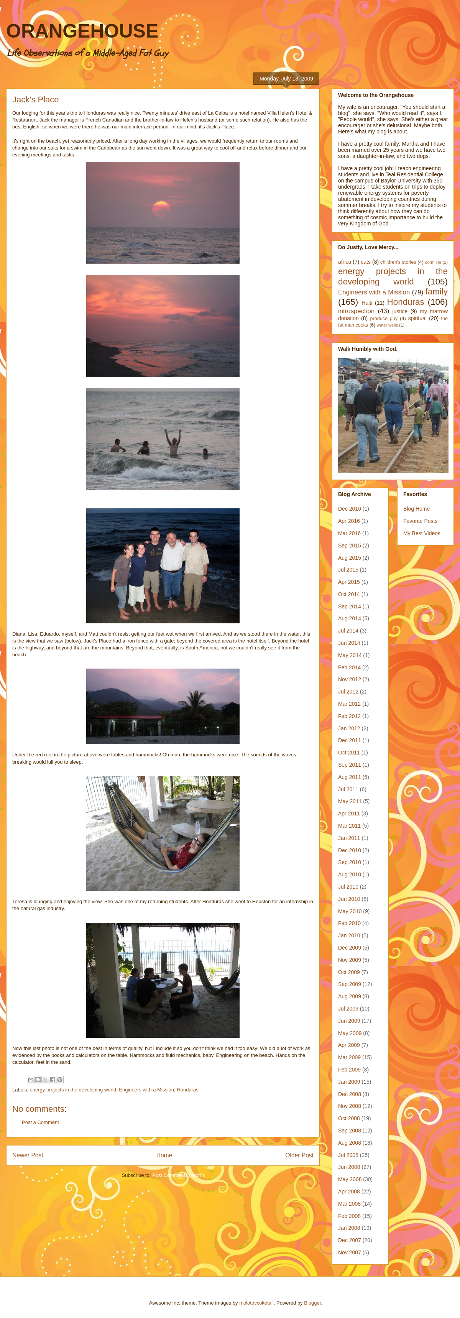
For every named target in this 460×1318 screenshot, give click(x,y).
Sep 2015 (349, 545)
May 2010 (349, 911)
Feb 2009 (349, 1070)
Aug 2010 (349, 874)
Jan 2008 (349, 1228)
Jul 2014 (348, 631)
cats (366, 262)
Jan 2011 (349, 838)
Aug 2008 (349, 1143)
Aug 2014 (349, 618)
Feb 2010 (349, 923)
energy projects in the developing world (73, 1090)
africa (344, 262)
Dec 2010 (349, 850)
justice (399, 311)
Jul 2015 (348, 570)
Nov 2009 (349, 960)
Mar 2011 (349, 826)
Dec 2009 (349, 948)
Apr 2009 (349, 1045)
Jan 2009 (349, 1082)
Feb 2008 (349, 1216)
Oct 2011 (349, 752)
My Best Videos (421, 533)
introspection (356, 311)
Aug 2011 (349, 777)
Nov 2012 (349, 679)
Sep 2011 (349, 765)
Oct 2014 (349, 594)
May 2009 (349, 1033)
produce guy (384, 318)
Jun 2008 (349, 1167)
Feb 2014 (349, 667)
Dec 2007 (349, 1240)
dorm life (433, 262)
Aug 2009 (349, 996)
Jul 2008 (348, 1155)
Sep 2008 (349, 1130)
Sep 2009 (349, 984)
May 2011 (349, 801)
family (436, 291)
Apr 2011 (349, 813)
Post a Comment (40, 1122)
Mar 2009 (349, 1057)
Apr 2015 (349, 582)
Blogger (312, 1303)
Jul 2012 (348, 692)
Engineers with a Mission (146, 1090)
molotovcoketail (256, 1303)
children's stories (398, 262)
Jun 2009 (349, 1021)
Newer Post (27, 1155)
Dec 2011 (349, 740)
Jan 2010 (349, 935)
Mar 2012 (349, 704)
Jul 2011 (348, 789)
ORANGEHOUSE (82, 31)
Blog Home (416, 509)
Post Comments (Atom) (178, 1175)
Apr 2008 (349, 1191)
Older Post (299, 1155)
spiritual (417, 318)
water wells (387, 325)
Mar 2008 (349, 1204)
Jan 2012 (349, 728)
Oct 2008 (349, 1118)
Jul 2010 (348, 887)
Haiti (366, 303)
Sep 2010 (349, 862)
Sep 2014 (349, 606)
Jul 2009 (348, 1009)
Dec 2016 (349, 509)
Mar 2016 (349, 533)
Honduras (187, 1090)
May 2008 (349, 1179)
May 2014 (349, 655)
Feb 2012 (349, 716)
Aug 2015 (349, 558)
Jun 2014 (349, 643)
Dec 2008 (349, 1094)
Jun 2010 (349, 899)
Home (164, 1155)
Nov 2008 (349, 1106)
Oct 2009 (349, 972)
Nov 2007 (349, 1252)
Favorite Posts (420, 521)
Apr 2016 (349, 521)
